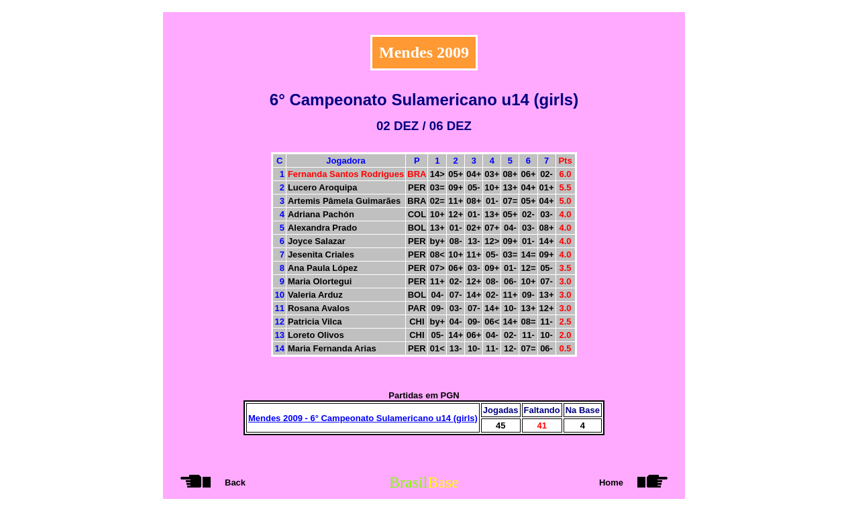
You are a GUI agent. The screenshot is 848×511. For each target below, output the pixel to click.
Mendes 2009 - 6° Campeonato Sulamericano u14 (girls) (363, 418)
